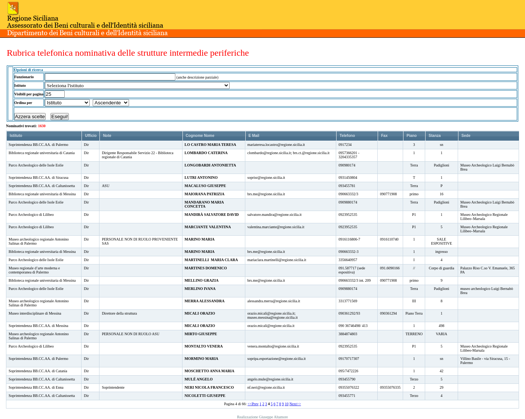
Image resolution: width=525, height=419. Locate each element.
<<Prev (253, 404)
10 (287, 404)
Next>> (295, 404)
